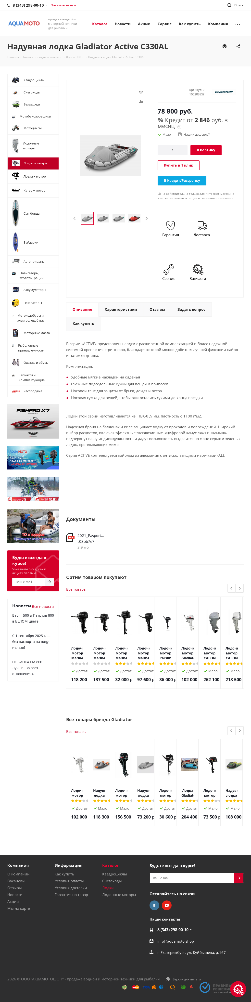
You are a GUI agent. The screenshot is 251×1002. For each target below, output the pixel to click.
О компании (18, 874)
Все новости (43, 606)
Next (146, 218)
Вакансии (16, 880)
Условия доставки (71, 887)
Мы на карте (18, 908)
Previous (74, 218)
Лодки (108, 887)
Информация (68, 865)
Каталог (110, 865)
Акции (13, 901)
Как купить (64, 874)
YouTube (167, 905)
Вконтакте (154, 905)
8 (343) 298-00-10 (172, 929)
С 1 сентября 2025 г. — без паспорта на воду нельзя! (31, 641)
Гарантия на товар (71, 894)
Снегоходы (112, 880)
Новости (15, 894)
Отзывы (14, 887)
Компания (18, 865)
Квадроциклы (114, 874)
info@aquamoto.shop (175, 941)
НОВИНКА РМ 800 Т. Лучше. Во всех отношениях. (29, 668)
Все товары (76, 589)
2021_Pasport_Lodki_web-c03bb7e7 (91, 538)
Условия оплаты (69, 880)
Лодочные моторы (119, 894)
